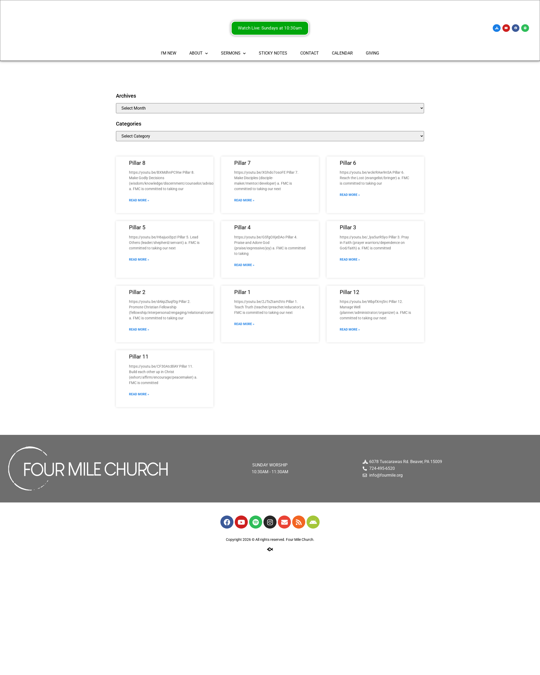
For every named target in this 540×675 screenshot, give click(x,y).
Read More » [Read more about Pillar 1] (244, 351)
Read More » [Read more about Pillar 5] (139, 286)
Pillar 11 (139, 383)
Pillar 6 (348, 189)
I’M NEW (168, 53)
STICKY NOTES (273, 53)
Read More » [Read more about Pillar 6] (350, 221)
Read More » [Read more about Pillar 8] (139, 227)
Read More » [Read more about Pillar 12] (350, 356)
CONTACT (309, 53)
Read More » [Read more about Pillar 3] (350, 286)
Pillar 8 (137, 189)
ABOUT (198, 54)
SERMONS (233, 54)
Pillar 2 (137, 319)
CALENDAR (342, 53)
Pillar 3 (348, 254)
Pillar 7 (242, 189)
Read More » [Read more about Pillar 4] (244, 291)
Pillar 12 (349, 319)
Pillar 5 (137, 254)
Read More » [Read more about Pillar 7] (244, 227)
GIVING (372, 53)
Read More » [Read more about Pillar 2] (139, 356)
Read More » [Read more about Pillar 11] (139, 421)
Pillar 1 (242, 319)
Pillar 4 (242, 254)
